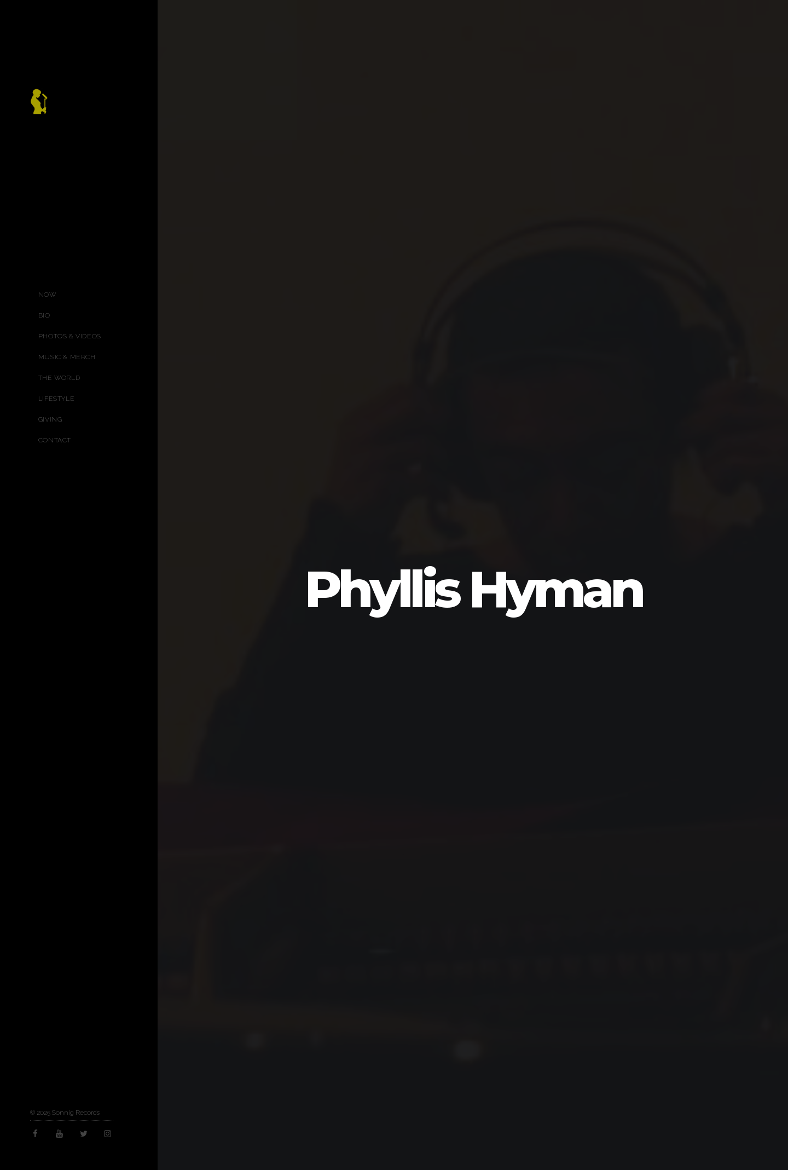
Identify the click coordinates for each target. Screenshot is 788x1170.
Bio (44, 315)
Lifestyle (56, 398)
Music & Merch (67, 357)
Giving (50, 419)
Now (47, 294)
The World (59, 378)
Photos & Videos (69, 336)
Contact (54, 440)
